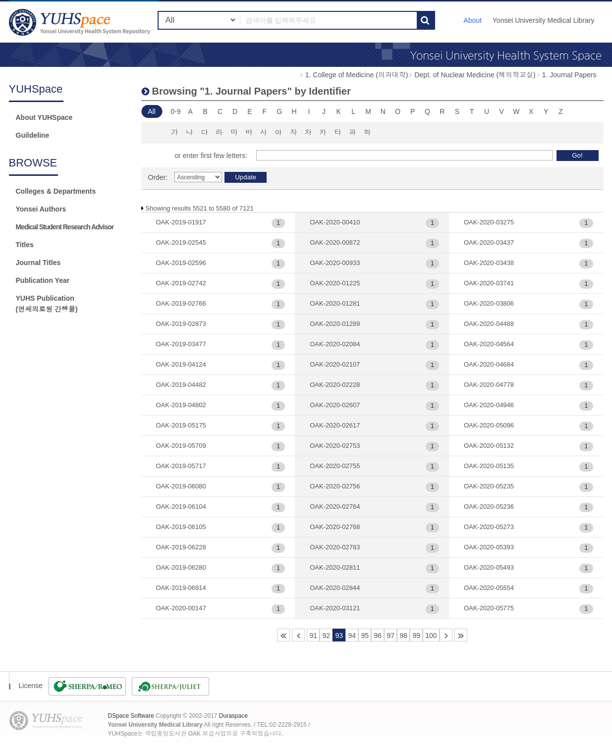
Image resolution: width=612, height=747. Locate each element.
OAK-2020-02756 (335, 486)
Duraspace (233, 715)
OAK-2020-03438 (489, 263)
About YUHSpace (44, 117)
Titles (25, 245)
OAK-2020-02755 (335, 466)
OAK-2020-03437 (489, 242)
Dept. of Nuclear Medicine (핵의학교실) (474, 75)
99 (416, 636)
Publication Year (43, 280)
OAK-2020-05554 (489, 587)
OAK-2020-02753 (335, 445)
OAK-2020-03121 (335, 608)
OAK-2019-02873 (181, 323)
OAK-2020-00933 (335, 263)
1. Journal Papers (569, 75)
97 (390, 636)
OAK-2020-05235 (489, 486)
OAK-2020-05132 (489, 445)
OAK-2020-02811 (335, 567)
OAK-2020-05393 (489, 547)
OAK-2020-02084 (335, 344)
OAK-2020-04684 (489, 364)
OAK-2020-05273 (489, 527)
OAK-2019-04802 (181, 405)
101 (446, 635)
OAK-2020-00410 (335, 222)
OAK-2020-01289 (335, 323)
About (472, 20)
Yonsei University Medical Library (544, 20)
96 (378, 636)
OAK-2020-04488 (489, 323)
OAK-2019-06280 (181, 567)
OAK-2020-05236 (489, 506)
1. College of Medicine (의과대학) (356, 75)
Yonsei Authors (41, 209)
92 (326, 636)
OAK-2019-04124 (181, 364)
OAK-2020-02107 (335, 364)
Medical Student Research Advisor (65, 227)
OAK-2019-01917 (181, 222)
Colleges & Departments (56, 191)
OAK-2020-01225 (335, 283)
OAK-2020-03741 (489, 283)
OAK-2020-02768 (335, 527)
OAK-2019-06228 (181, 547)
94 (352, 636)
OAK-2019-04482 (181, 384)
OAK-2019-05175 (181, 425)
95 (365, 636)
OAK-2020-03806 (489, 303)
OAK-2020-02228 (335, 384)
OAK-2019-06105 (181, 527)
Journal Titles (38, 263)
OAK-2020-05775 (489, 608)
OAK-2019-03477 (181, 344)
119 (460, 635)
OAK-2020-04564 (489, 344)
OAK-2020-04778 (489, 384)
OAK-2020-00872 (335, 242)
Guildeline (33, 135)
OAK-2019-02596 (181, 263)
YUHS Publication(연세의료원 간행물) (47, 303)
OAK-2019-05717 (181, 466)
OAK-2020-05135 (489, 466)
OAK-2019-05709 (181, 445)
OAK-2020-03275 (489, 222)
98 (403, 636)
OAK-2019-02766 (181, 303)
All (152, 111)
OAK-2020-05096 (489, 425)
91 (313, 636)
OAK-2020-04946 (489, 405)
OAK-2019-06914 (181, 587)
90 (298, 635)
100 (431, 636)
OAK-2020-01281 (335, 303)
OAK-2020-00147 (181, 608)
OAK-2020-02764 (335, 506)
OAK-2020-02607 (335, 405)
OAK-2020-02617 (335, 425)
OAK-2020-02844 (335, 587)
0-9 (175, 111)
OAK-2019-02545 (181, 242)
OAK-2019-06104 (181, 506)
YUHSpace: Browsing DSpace (81, 22)
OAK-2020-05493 (489, 567)
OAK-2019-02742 (181, 283)
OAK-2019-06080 (181, 486)
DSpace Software (131, 715)
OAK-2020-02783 (335, 547)
